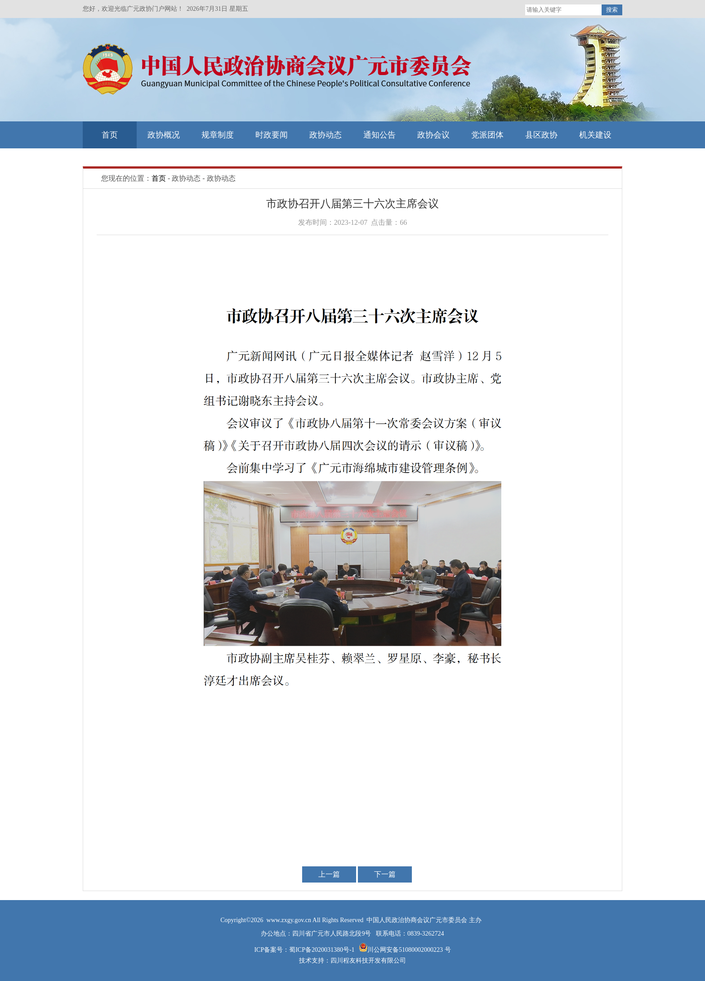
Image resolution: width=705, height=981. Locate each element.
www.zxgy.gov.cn (289, 920)
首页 (110, 134)
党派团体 (487, 134)
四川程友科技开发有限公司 (368, 960)
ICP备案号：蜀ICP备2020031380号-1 (305, 949)
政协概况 (163, 134)
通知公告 (379, 134)
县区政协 (541, 134)
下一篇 (385, 874)
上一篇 (329, 874)
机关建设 (595, 134)
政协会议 (433, 134)
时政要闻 (271, 134)
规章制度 (217, 134)
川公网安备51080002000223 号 (409, 949)
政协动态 (325, 134)
